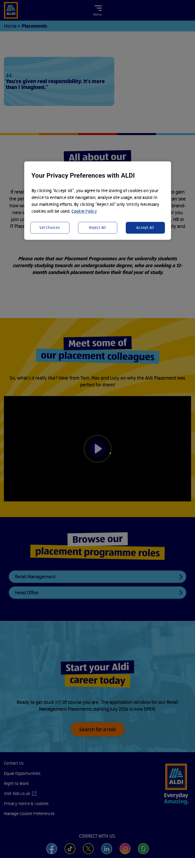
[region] (97, 201)
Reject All (97, 227)
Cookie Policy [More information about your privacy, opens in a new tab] (84, 211)
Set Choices (49, 227)
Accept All (145, 227)
